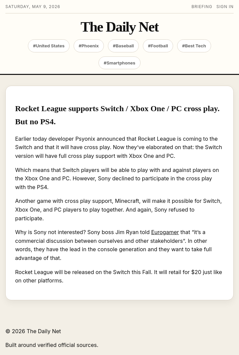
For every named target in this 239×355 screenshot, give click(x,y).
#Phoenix (89, 45)
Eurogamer (165, 232)
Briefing (202, 6)
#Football (158, 45)
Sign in (225, 6)
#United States (49, 45)
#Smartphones (119, 62)
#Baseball (123, 45)
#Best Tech (194, 45)
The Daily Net (119, 27)
